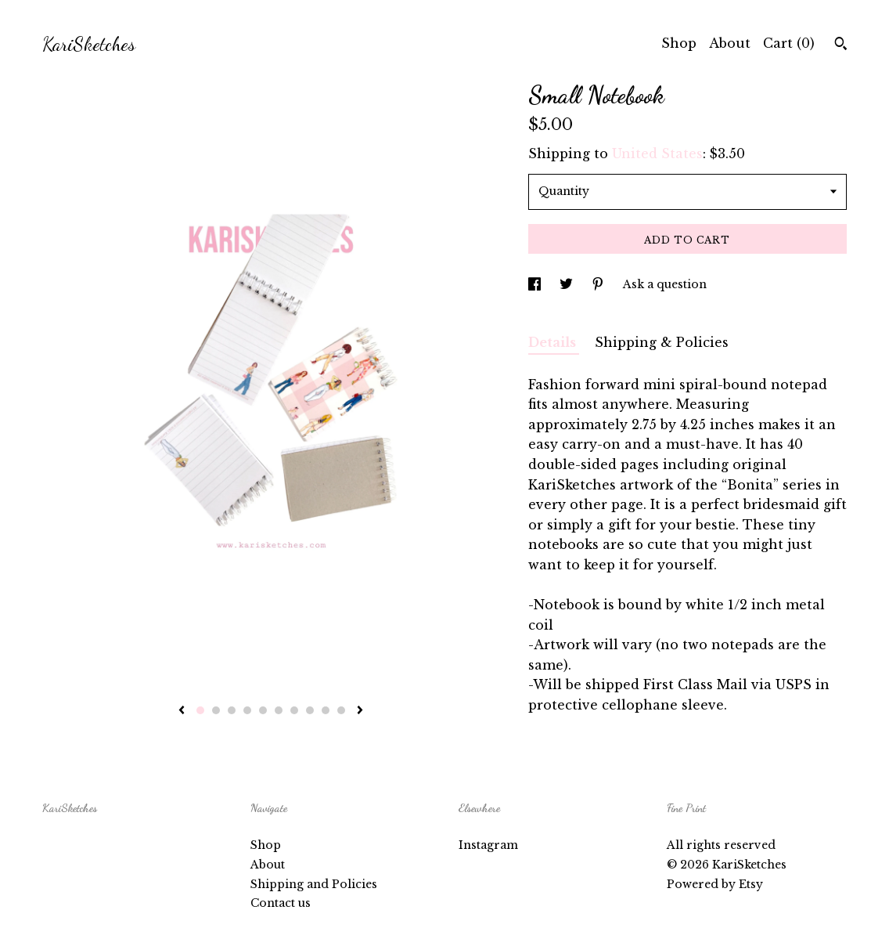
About (729, 43)
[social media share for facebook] (536, 284)
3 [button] (232, 710)
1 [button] (200, 710)
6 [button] (279, 710)
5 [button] (263, 710)
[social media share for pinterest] (599, 284)
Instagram (488, 845)
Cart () (789, 43)
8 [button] (310, 710)
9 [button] (325, 710)
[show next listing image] (360, 711)
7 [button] (294, 710)
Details (553, 342)
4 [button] (247, 710)
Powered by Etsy (715, 884)
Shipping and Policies (313, 884)
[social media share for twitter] (568, 284)
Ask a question (665, 284)
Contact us (280, 903)
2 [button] (216, 710)
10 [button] (341, 710)
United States (657, 153)
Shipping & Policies (662, 342)
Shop (678, 43)
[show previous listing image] (181, 711)
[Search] (841, 45)
